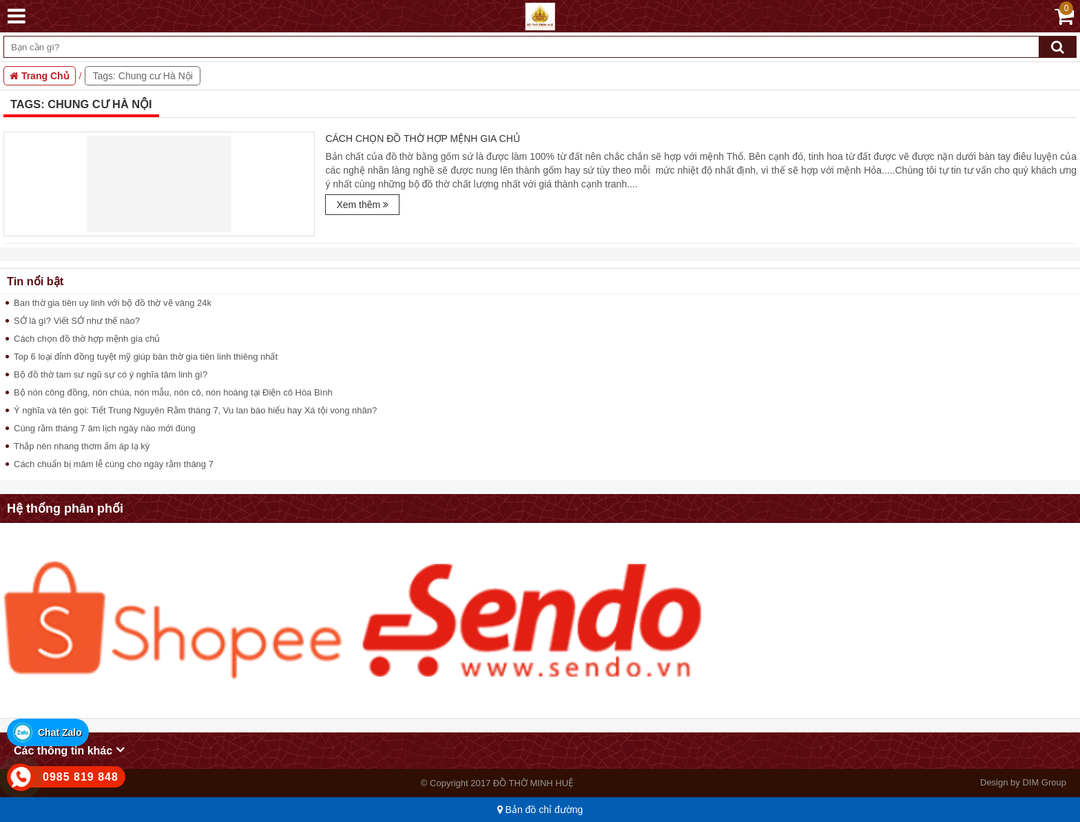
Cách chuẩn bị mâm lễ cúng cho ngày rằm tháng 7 (114, 464)
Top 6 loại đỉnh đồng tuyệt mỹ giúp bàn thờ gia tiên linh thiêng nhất (146, 356)
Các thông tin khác (69, 750)
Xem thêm (362, 204)
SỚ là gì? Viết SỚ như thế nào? (77, 321)
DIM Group (1044, 782)
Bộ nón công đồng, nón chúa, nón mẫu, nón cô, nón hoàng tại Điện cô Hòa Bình (173, 392)
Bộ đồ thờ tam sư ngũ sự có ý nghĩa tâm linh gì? (110, 374)
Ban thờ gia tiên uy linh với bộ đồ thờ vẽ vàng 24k (112, 303)
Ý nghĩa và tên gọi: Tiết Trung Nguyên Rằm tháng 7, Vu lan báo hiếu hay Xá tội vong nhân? (195, 410)
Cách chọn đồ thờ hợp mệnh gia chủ (422, 138)
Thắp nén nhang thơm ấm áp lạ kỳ (81, 446)
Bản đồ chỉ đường (540, 809)
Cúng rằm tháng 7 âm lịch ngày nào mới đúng (105, 428)
